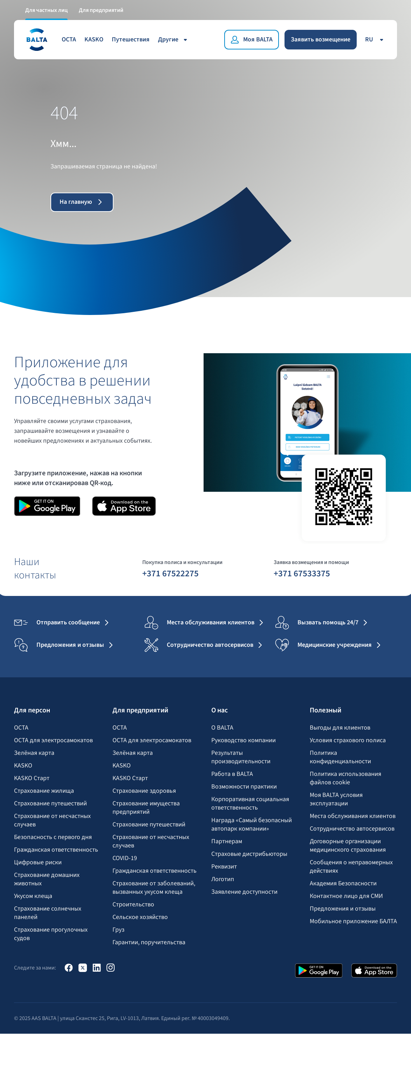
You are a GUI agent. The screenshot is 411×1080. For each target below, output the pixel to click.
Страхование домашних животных (47, 879)
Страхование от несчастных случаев (52, 820)
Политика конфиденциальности (340, 757)
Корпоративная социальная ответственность (250, 803)
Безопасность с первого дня (53, 837)
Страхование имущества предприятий (146, 807)
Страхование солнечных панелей (47, 913)
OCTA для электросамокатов (53, 740)
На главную (82, 201)
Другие (174, 39)
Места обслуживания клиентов (353, 816)
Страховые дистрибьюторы (249, 854)
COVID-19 (124, 858)
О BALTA (222, 728)
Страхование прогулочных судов (51, 934)
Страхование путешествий (50, 803)
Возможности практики (244, 787)
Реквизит (224, 867)
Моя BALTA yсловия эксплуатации (336, 799)
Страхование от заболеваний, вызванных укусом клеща (153, 887)
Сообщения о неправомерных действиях (351, 866)
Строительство (133, 904)
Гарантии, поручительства (148, 942)
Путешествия (131, 39)
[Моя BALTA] (251, 39)
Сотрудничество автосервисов (352, 829)
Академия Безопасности (343, 883)
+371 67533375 (302, 573)
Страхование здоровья (144, 791)
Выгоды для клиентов (340, 728)
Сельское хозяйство (140, 917)
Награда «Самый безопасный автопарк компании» (251, 824)
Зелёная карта (34, 753)
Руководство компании (243, 740)
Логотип (222, 879)
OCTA (69, 39)
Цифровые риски (38, 862)
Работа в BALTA (232, 774)
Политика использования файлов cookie (345, 778)
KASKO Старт (31, 778)
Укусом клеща (33, 896)
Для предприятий (101, 10)
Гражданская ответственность (56, 850)
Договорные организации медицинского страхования (348, 845)
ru (375, 39)
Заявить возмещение (320, 39)
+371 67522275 (170, 573)
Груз (118, 930)
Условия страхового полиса (348, 740)
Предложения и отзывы (343, 909)
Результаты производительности (240, 757)
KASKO (93, 39)
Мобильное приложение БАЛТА (353, 921)
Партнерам (226, 841)
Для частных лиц (46, 10)
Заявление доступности (244, 892)
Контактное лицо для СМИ (346, 896)
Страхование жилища (44, 791)
